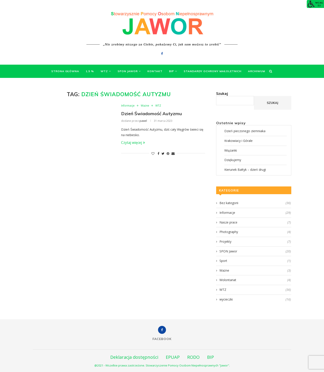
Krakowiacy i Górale (238, 141)
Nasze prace (255, 222)
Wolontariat (255, 280)
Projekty (255, 241)
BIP (171, 71)
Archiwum (256, 71)
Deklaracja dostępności (134, 357)
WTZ (104, 71)
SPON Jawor (128, 71)
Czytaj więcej (133, 142)
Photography (255, 232)
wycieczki (255, 299)
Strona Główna (65, 71)
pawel (143, 121)
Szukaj (222, 93)
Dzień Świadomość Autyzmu (151, 113)
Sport (255, 261)
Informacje (128, 105)
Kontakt (154, 71)
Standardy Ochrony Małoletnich (212, 71)
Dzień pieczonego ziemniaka (244, 131)
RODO (193, 357)
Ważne (145, 105)
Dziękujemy (232, 160)
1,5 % (90, 71)
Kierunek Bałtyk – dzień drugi (245, 169)
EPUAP (173, 357)
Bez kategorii (255, 203)
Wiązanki (230, 150)
